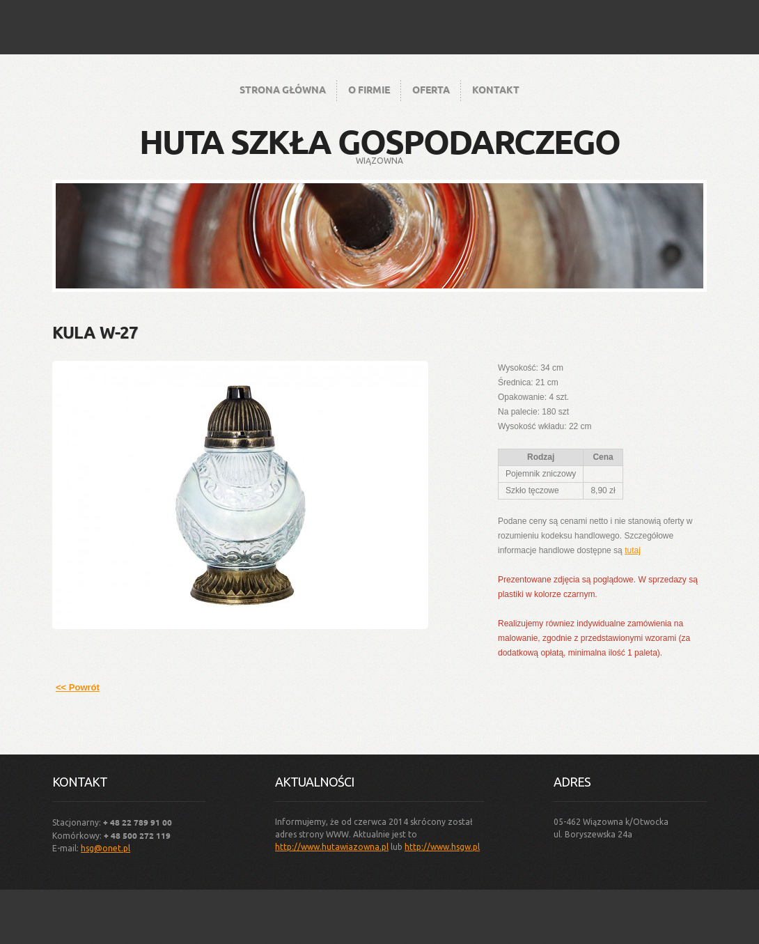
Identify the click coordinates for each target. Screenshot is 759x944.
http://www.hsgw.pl (442, 846)
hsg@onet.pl (105, 848)
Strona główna (283, 89)
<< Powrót (78, 687)
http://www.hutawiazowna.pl (332, 846)
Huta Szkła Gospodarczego (379, 140)
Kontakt (495, 89)
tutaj (633, 550)
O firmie (369, 89)
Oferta (431, 89)
